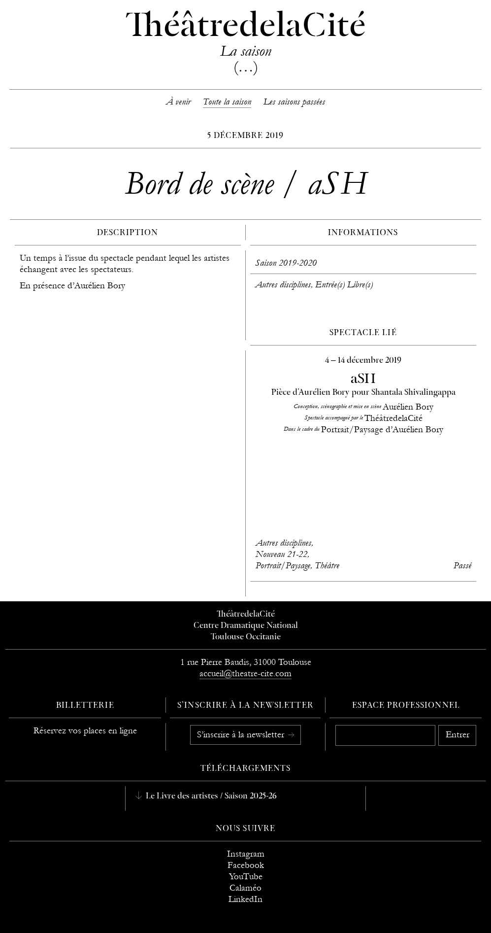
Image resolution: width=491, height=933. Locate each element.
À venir (178, 102)
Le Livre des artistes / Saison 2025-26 (210, 796)
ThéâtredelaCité (246, 614)
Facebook (246, 865)
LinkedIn (245, 899)
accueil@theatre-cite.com (245, 673)
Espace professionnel (406, 705)
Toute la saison (227, 102)
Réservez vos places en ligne (85, 731)
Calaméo (245, 888)
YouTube (245, 876)
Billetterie (85, 705)
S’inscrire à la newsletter (242, 734)
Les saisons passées (294, 102)
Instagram (245, 854)
